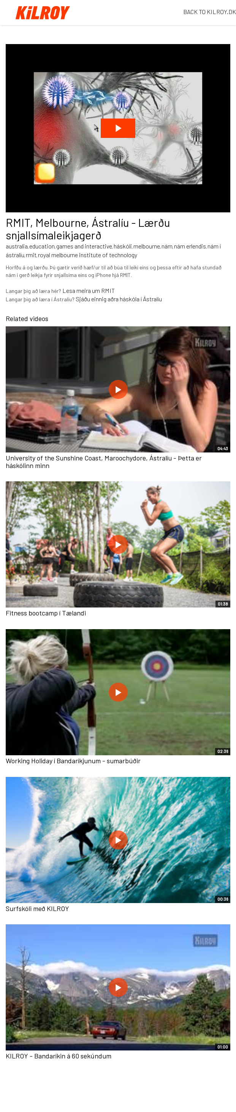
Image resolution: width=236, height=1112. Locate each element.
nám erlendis (190, 246)
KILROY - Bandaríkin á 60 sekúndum (58, 1056)
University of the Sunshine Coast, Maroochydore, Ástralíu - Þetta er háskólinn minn (104, 462)
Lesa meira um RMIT (88, 290)
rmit (31, 254)
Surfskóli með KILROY (37, 908)
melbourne (146, 246)
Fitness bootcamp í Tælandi (46, 613)
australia (17, 246)
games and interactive (84, 246)
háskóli (123, 246)
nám (167, 246)
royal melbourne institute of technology (87, 254)
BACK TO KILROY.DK (209, 11)
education (42, 246)
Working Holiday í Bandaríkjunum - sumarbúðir (73, 760)
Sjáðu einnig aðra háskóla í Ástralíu (119, 298)
